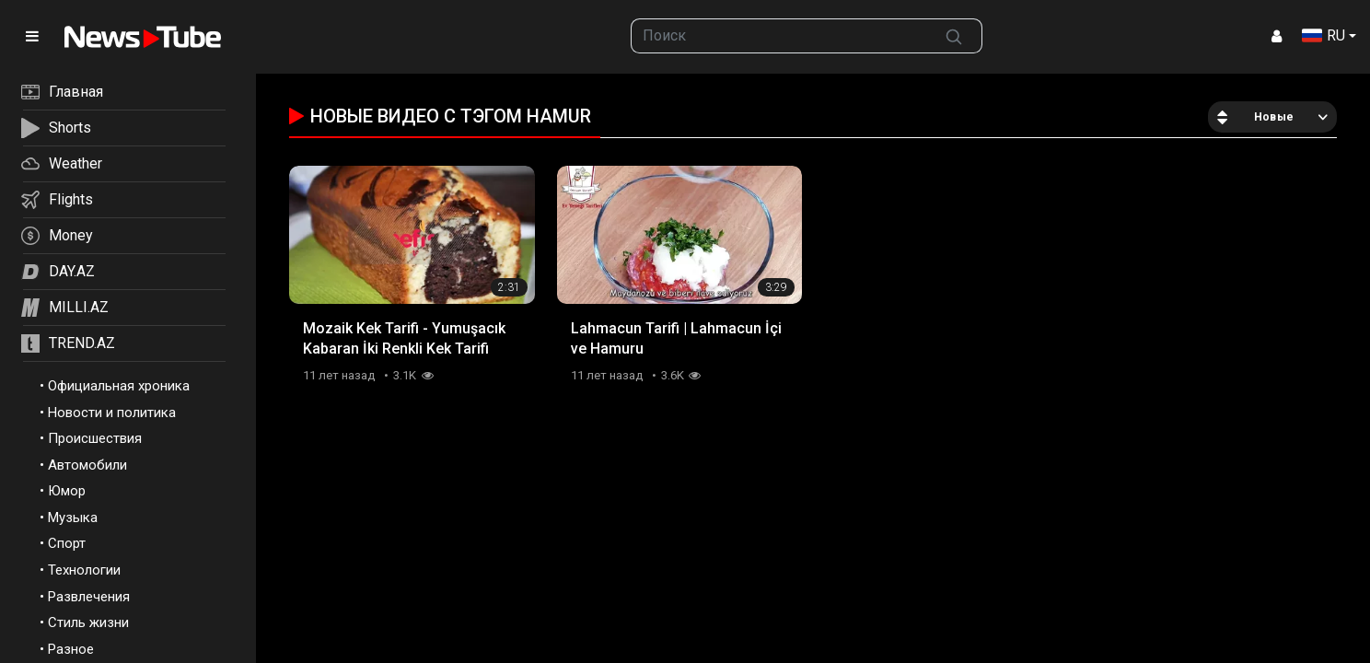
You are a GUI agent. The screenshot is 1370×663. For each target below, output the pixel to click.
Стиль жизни (88, 622)
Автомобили (87, 465)
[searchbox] (779, 35)
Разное (71, 649)
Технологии (84, 570)
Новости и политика (112, 412)
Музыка (73, 517)
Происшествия (95, 438)
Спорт (67, 543)
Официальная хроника (119, 386)
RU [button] (1323, 35)
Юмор (67, 491)
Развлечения (89, 596)
